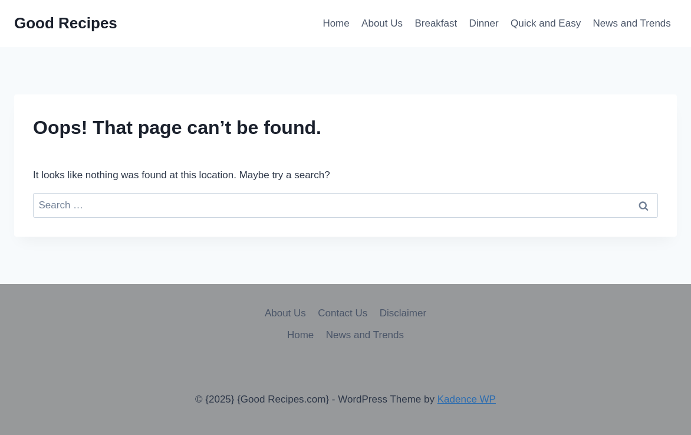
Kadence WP (466, 399)
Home (336, 23)
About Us (382, 23)
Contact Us (342, 313)
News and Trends (632, 23)
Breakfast (435, 23)
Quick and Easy (546, 23)
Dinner (484, 23)
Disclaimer (403, 313)
